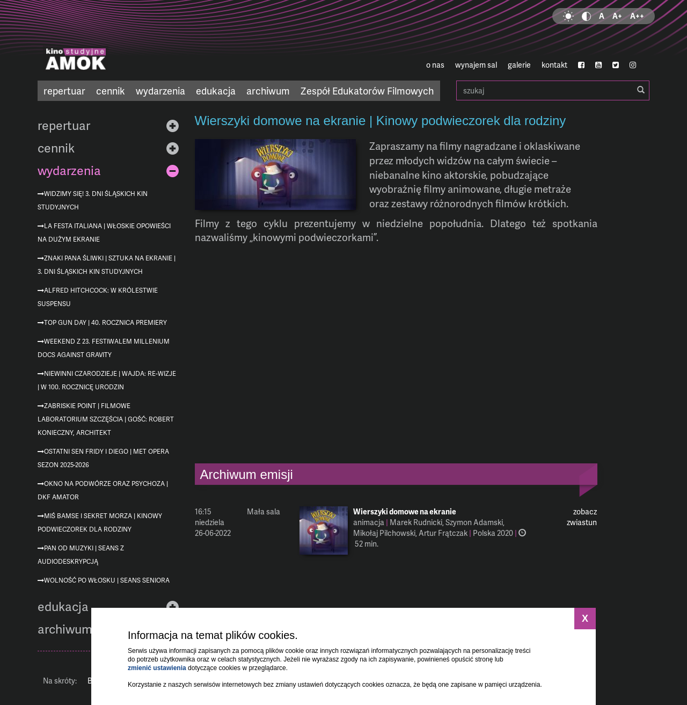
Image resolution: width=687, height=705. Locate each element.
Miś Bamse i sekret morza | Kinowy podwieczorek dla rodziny (100, 522)
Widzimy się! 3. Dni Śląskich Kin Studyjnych (93, 200)
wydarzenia (160, 90)
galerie (519, 65)
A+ (617, 16)
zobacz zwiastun (582, 516)
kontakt (554, 65)
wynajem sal (476, 65)
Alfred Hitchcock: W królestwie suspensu (98, 297)
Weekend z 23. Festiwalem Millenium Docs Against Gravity (104, 348)
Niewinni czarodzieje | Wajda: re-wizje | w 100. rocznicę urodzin (107, 380)
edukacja (216, 90)
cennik (110, 90)
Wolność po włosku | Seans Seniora (107, 580)
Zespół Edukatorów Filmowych (367, 90)
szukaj (552, 90)
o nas (435, 65)
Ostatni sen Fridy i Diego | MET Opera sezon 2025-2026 (103, 458)
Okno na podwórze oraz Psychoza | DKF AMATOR (103, 490)
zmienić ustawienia (157, 668)
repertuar (64, 90)
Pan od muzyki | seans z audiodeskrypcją (81, 554)
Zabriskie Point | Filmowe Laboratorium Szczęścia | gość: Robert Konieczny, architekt (106, 419)
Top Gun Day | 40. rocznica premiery (105, 322)
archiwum (268, 90)
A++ (637, 16)
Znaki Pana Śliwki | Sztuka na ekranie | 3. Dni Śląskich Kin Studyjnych (107, 264)
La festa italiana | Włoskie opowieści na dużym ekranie (104, 232)
